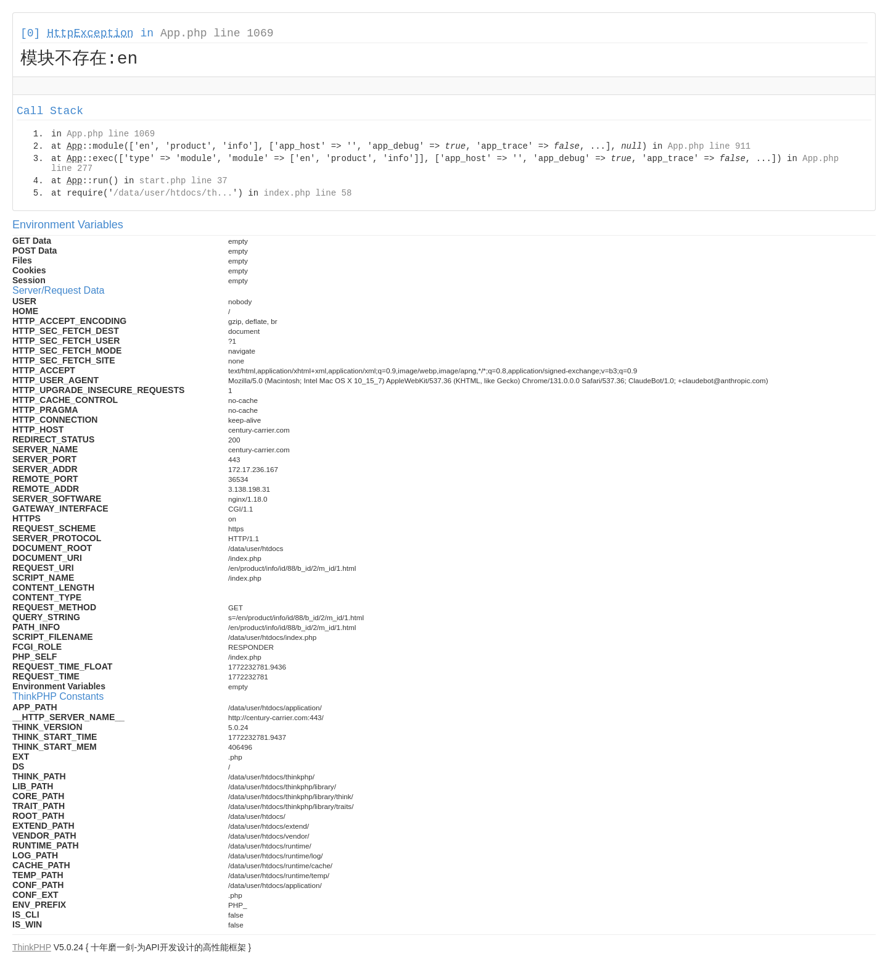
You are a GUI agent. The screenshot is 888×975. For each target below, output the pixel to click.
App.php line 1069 (217, 33)
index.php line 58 (307, 195)
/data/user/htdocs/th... (172, 195)
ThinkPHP (31, 949)
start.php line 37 (183, 183)
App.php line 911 (709, 148)
